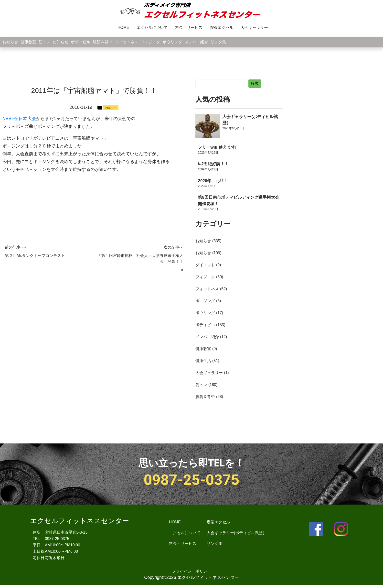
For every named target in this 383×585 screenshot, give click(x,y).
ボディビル (80, 42)
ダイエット (205, 265)
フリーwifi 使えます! (217, 147)
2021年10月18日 (233, 128)
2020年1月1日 (207, 186)
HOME (123, 27)
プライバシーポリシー (191, 571)
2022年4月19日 (208, 152)
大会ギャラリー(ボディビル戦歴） (236, 533)
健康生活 (203, 361)
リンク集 (218, 42)
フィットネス (126, 42)
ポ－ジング (205, 301)
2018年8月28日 (208, 209)
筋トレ (44, 42)
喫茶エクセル (221, 27)
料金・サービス (188, 27)
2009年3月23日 (208, 169)
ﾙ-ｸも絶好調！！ (213, 164)
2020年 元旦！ (213, 180)
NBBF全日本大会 (19, 118)
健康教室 (28, 42)
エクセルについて (152, 27)
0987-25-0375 (191, 479)
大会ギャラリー (254, 27)
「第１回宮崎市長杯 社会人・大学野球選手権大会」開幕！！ (140, 259)
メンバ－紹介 (196, 42)
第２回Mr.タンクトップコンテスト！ (37, 256)
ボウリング (172, 42)
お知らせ (10, 42)
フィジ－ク (150, 42)
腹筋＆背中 (102, 42)
